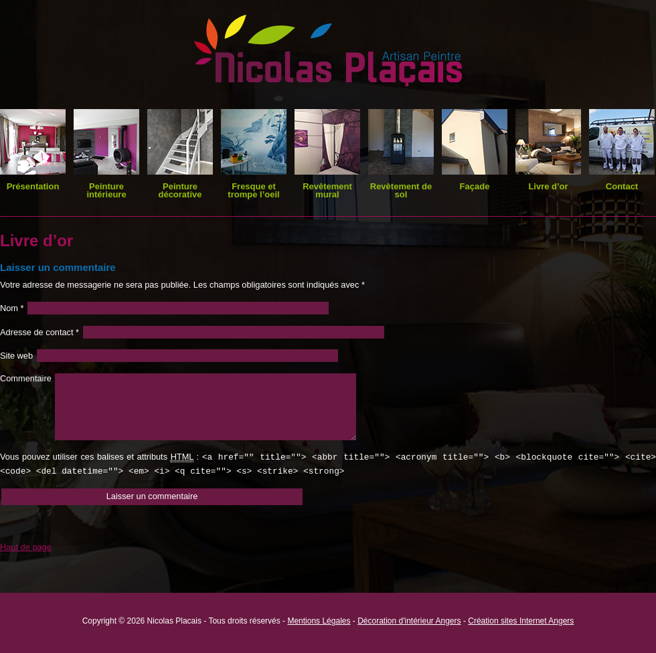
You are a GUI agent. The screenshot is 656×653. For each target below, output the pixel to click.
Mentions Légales (318, 621)
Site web (16, 356)
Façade (475, 186)
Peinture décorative (179, 190)
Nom (12, 308)
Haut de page (26, 547)
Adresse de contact (39, 332)
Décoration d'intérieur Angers (409, 621)
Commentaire (26, 378)
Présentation (33, 186)
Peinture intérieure (106, 190)
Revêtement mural (327, 190)
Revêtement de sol (401, 190)
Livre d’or (548, 186)
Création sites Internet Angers (521, 621)
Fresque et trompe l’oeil (253, 190)
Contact (622, 186)
